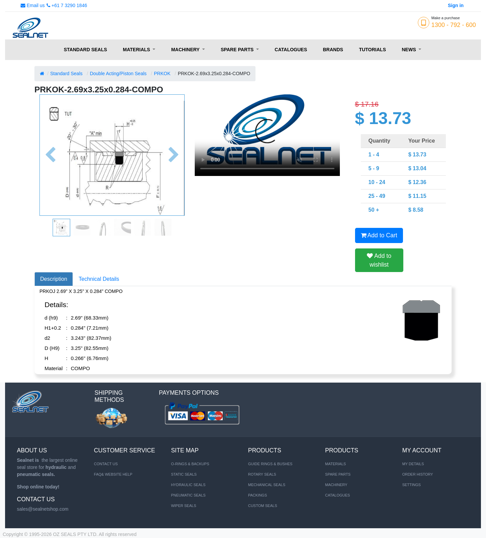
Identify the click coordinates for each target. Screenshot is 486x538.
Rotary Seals (262, 474)
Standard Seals (66, 73)
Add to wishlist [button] (379, 260)
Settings (411, 485)
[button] (50, 155)
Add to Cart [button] (379, 235)
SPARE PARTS (337, 474)
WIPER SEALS (183, 506)
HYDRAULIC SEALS (188, 485)
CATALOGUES (337, 495)
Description (53, 279)
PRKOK (162, 73)
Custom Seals (262, 506)
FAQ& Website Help (113, 474)
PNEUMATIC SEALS (188, 495)
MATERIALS (335, 464)
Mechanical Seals (266, 485)
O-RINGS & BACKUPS (190, 464)
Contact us (106, 464)
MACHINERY (336, 485)
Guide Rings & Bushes (270, 464)
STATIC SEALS (184, 474)
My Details (413, 464)
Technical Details (99, 279)
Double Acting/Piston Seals (118, 73)
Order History (417, 474)
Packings (257, 495)
